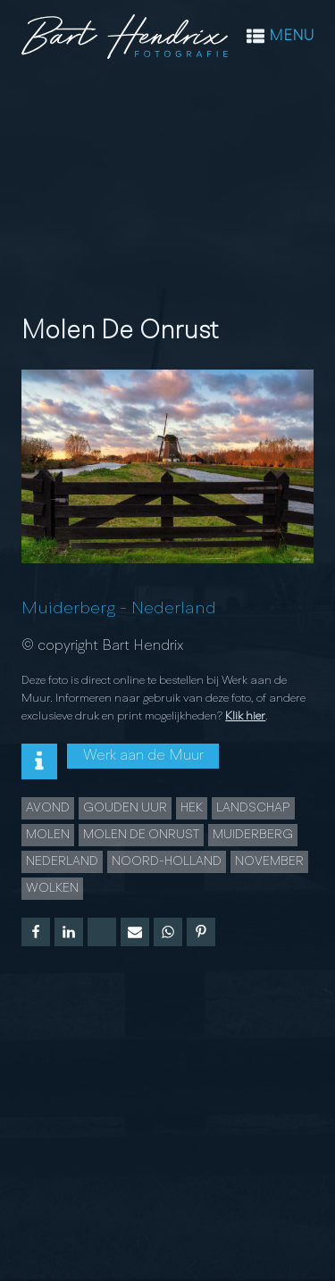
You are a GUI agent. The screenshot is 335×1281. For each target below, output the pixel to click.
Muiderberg (68, 609)
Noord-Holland (167, 861)
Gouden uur (125, 808)
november (269, 861)
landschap (253, 808)
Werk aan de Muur (143, 756)
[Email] (135, 932)
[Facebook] (35, 932)
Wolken (52, 888)
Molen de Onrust (141, 834)
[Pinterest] (201, 932)
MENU (291, 36)
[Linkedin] (68, 932)
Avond (48, 808)
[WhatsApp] (168, 932)
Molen (48, 834)
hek (191, 808)
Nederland (173, 609)
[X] (102, 932)
